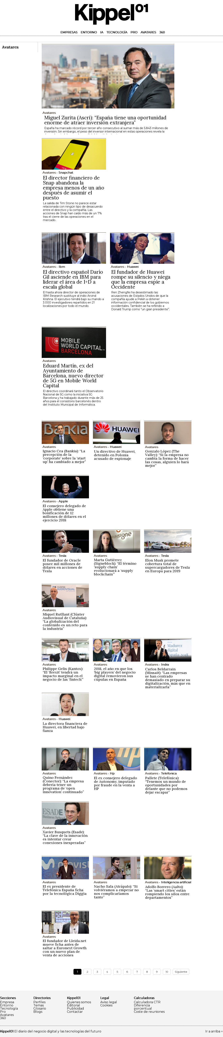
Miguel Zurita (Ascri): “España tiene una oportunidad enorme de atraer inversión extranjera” (105, 120)
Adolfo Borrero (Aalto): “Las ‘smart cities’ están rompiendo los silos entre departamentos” (167, 892)
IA (101, 32)
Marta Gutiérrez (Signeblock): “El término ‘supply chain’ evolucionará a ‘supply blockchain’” (115, 567)
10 (167, 971)
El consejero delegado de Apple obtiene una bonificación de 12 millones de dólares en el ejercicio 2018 (64, 513)
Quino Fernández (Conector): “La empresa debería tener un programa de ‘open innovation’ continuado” (63, 784)
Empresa (7, 1002)
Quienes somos (79, 1002)
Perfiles (39, 1002)
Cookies (106, 1005)
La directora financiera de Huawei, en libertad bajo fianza (65, 727)
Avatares (148, 32)
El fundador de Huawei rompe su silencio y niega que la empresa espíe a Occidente (140, 279)
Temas (38, 1005)
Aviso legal (108, 1002)
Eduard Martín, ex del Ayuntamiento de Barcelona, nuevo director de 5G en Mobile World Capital (73, 375)
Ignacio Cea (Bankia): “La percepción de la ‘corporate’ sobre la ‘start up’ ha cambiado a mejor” (64, 456)
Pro (133, 32)
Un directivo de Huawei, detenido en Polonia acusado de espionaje (114, 455)
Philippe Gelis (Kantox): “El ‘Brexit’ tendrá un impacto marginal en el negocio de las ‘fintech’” (63, 674)
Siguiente (181, 971)
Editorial (73, 1005)
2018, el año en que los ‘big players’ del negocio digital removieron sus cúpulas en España (115, 674)
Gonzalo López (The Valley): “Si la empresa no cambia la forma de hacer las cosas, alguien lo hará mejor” (167, 458)
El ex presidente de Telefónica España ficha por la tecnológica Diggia (65, 890)
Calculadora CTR (147, 1002)
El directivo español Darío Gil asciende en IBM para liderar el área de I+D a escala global (73, 279)
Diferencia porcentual (143, 1007)
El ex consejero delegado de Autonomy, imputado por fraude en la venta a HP (115, 783)
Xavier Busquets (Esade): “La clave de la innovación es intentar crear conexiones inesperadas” (65, 837)
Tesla (62, 556)
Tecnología (116, 32)
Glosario (39, 1008)
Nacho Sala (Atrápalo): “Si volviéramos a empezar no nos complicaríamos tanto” (116, 891)
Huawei (132, 267)
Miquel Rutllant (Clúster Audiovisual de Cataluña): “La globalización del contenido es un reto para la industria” (65, 621)
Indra (165, 664)
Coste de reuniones (149, 1011)
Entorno (89, 32)
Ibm (62, 267)
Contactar (75, 1011)
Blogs (37, 1011)
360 (162, 32)
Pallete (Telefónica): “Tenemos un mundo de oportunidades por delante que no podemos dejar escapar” (166, 785)
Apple (63, 501)
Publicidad (75, 1008)
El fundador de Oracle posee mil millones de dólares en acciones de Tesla (62, 565)
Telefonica (169, 773)
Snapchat (66, 172)
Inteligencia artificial (176, 882)
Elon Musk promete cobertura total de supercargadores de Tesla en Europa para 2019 (167, 565)
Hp (112, 773)
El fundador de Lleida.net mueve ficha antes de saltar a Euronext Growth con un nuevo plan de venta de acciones (64, 947)
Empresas (68, 32)
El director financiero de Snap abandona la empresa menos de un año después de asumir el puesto (73, 188)
